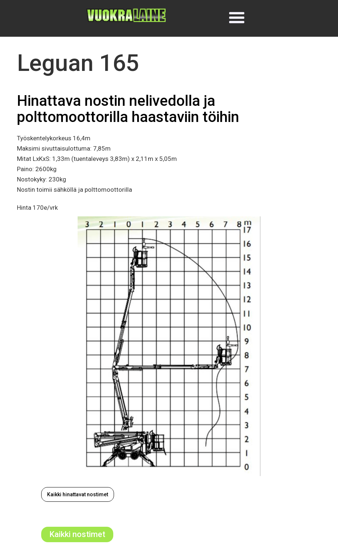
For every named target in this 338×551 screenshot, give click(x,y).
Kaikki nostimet (77, 534)
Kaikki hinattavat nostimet (77, 494)
